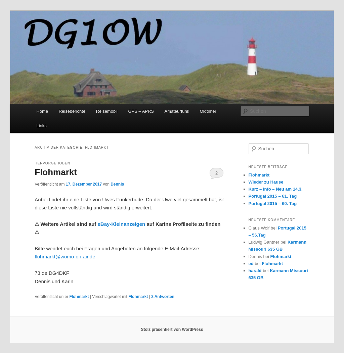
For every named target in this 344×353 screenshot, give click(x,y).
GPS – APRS (141, 111)
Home (42, 111)
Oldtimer (208, 111)
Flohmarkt (56, 172)
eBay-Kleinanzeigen (121, 224)
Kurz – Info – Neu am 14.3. (276, 189)
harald (255, 270)
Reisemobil (107, 111)
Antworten (162, 296)
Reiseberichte (72, 111)
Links (41, 125)
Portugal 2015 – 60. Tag (273, 203)
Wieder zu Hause (266, 182)
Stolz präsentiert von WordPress (172, 329)
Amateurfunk (177, 111)
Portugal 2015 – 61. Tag (273, 196)
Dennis (117, 184)
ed (251, 263)
